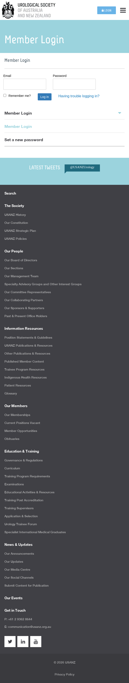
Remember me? (19, 96)
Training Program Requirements (27, 476)
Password (59, 76)
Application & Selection (21, 516)
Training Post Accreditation (23, 500)
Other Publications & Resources (27, 353)
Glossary (10, 393)
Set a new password (23, 139)
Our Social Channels (19, 577)
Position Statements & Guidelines (28, 337)
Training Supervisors (19, 508)
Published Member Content (24, 361)
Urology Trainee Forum (20, 524)
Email (7, 76)
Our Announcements (19, 553)
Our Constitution (16, 222)
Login (106, 10)
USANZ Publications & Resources (28, 345)
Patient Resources (17, 385)
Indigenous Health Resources (25, 377)
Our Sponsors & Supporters (24, 308)
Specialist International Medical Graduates (35, 532)
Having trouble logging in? (78, 96)
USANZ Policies (15, 238)
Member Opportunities (20, 431)
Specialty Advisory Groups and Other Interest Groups (42, 284)
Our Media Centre (17, 569)
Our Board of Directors (20, 260)
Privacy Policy (64, 674)
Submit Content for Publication (26, 585)
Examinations (14, 484)
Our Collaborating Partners (23, 300)
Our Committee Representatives (27, 292)
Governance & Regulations (23, 460)
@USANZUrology (82, 167)
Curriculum (12, 468)
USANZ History (15, 215)
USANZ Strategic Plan (20, 230)
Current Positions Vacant (22, 423)
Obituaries (11, 439)
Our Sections (13, 268)
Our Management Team (21, 276)
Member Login (62, 112)
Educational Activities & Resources (29, 492)
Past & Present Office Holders (25, 316)
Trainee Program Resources (24, 369)
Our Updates (13, 561)
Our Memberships (17, 415)
